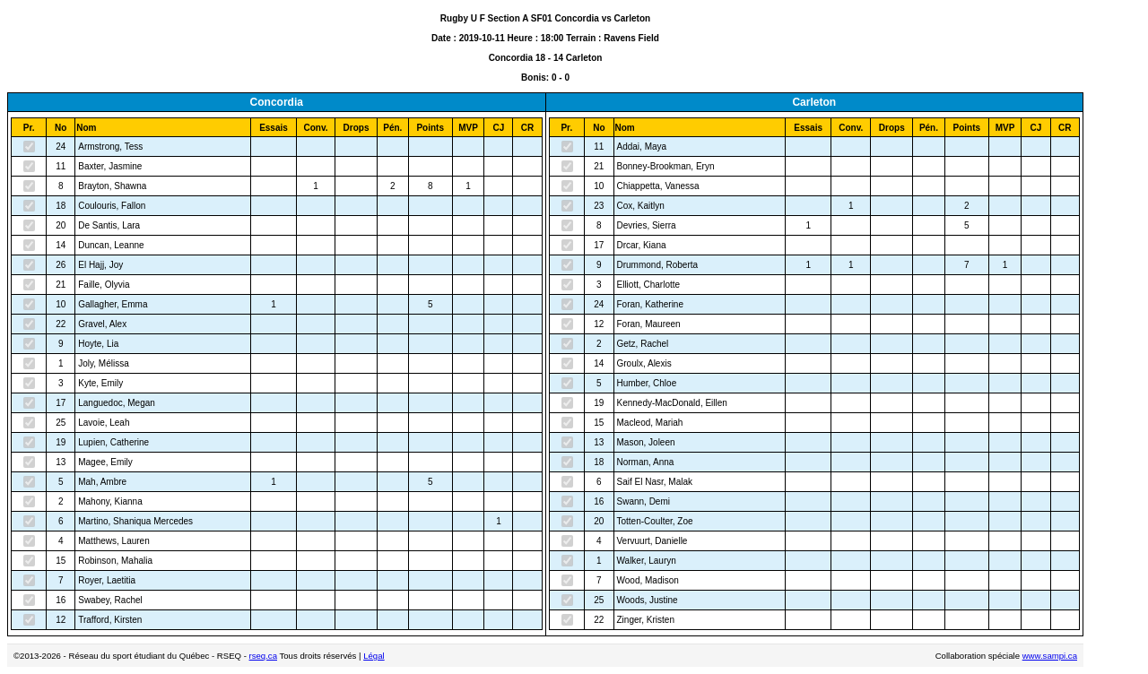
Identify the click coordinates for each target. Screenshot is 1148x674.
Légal (373, 656)
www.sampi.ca (1049, 656)
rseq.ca (263, 656)
